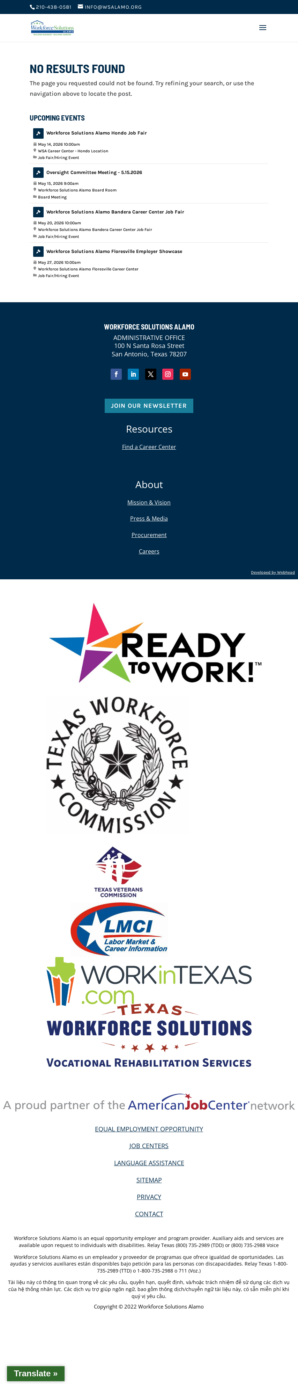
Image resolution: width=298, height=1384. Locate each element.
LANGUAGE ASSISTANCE (149, 1163)
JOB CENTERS (149, 1146)
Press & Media (149, 518)
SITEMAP (149, 1180)
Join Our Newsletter (149, 406)
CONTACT (149, 1214)
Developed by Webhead (273, 572)
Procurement (149, 535)
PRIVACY (149, 1197)
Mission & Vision (149, 502)
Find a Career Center (149, 447)
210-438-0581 (54, 7)
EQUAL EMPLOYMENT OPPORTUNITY (149, 1129)
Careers (149, 551)
